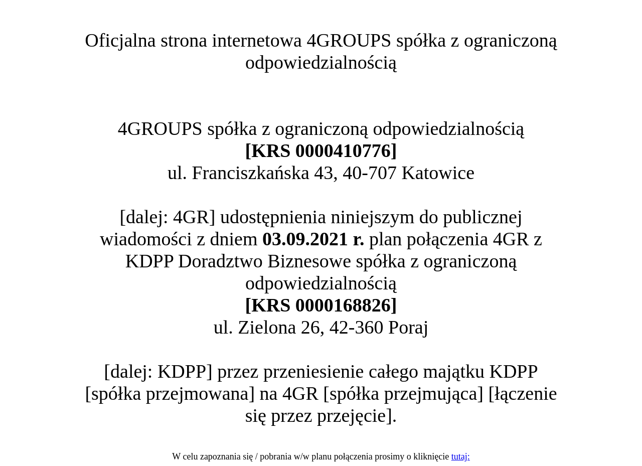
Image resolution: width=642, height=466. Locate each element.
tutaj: (460, 456)
